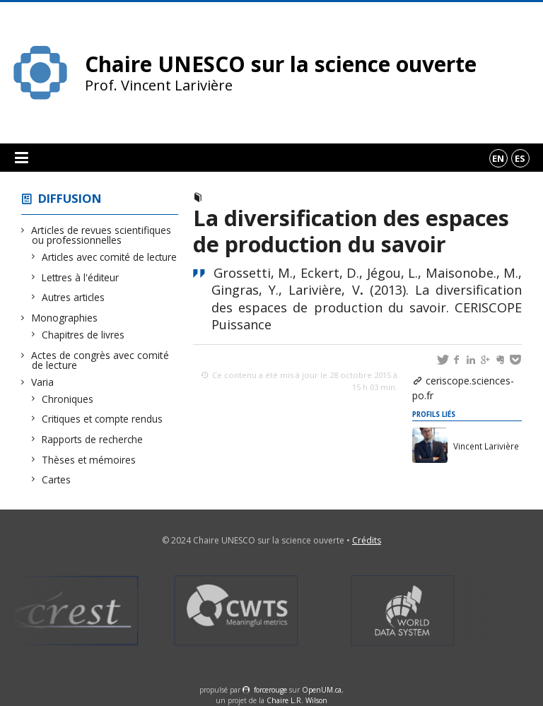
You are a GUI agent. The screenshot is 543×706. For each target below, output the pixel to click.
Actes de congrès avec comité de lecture (100, 360)
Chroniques (67, 399)
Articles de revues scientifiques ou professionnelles (101, 235)
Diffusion (70, 198)
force (270, 690)
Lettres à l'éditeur (80, 277)
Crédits (366, 540)
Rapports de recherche (92, 439)
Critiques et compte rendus (102, 418)
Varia (43, 382)
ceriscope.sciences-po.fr (463, 388)
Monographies (65, 317)
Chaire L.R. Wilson (297, 700)
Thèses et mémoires (89, 459)
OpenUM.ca (321, 690)
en (498, 158)
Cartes (56, 479)
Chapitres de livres (83, 334)
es (520, 158)
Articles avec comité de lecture (109, 257)
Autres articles (73, 297)
